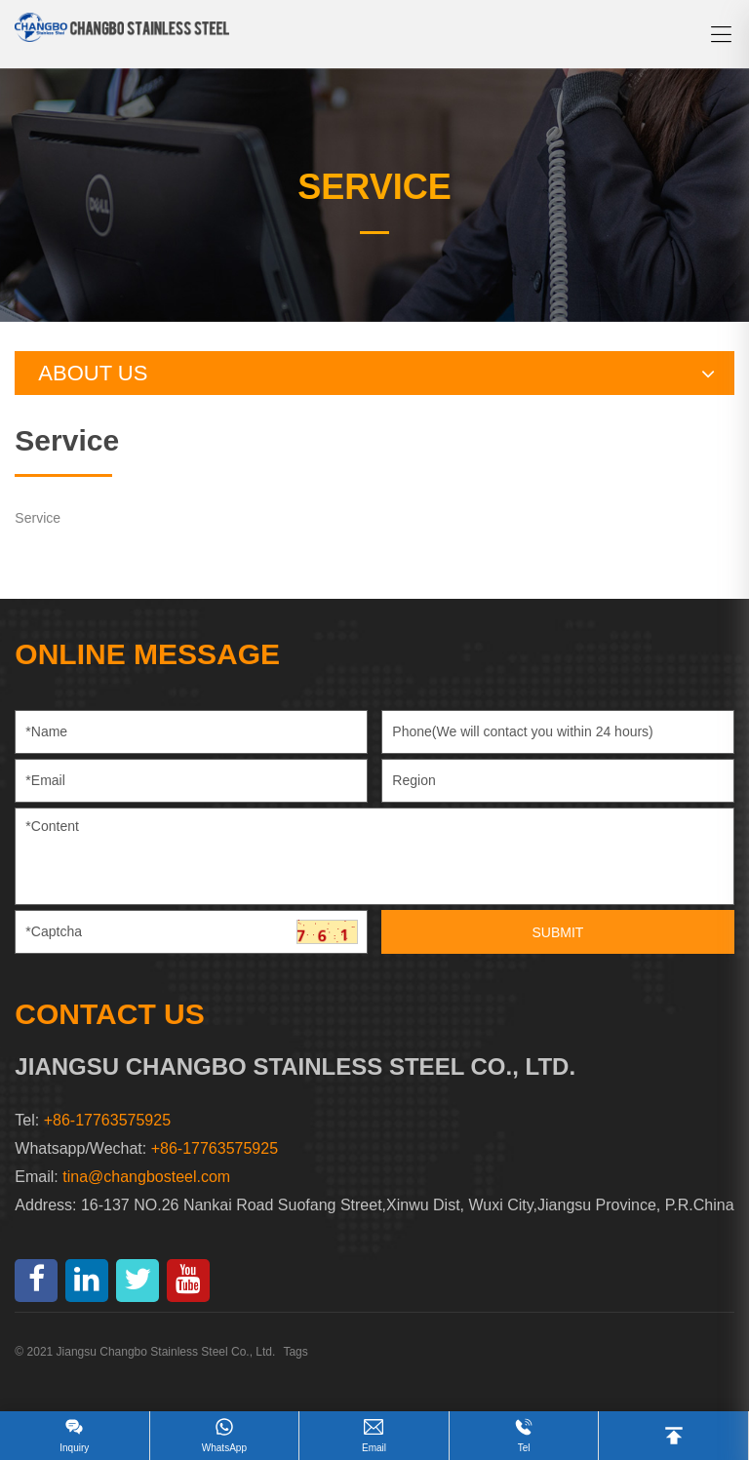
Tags (295, 1352)
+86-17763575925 (214, 1148)
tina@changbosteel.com (146, 1176)
